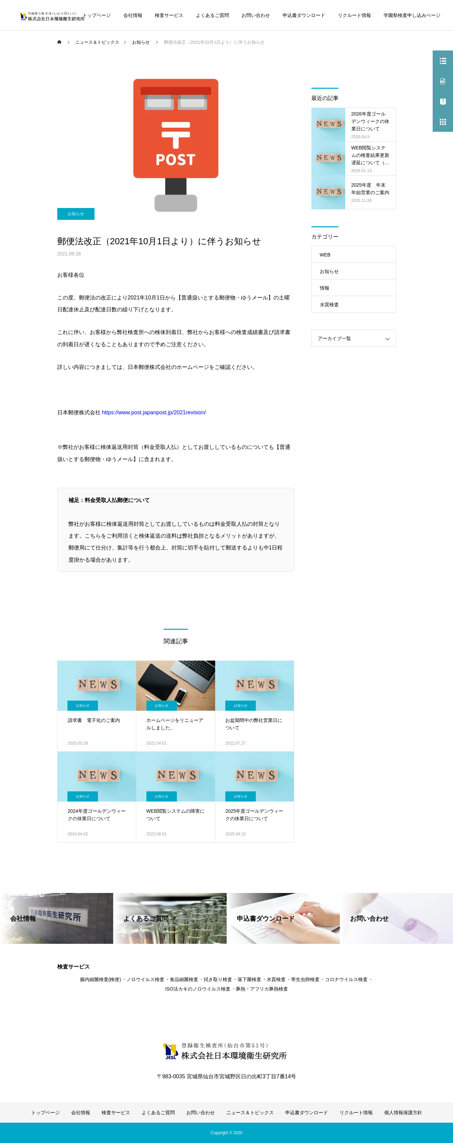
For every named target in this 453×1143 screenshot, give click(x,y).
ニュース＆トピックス (250, 1112)
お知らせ (76, 213)
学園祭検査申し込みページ (412, 15)
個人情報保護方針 (403, 1112)
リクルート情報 (354, 15)
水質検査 (329, 304)
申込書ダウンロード (304, 15)
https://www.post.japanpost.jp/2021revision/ (154, 412)
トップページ (96, 15)
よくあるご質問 (212, 15)
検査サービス (169, 15)
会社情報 (132, 15)
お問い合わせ (256, 15)
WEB (325, 254)
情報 (324, 288)
